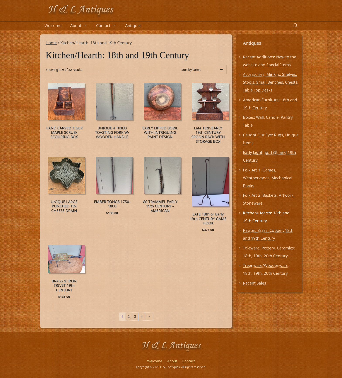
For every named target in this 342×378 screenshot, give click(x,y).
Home (51, 42)
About (81, 25)
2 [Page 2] (129, 316)
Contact (108, 25)
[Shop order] (203, 69)
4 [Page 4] (142, 316)
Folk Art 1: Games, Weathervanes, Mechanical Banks (267, 177)
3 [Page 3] (135, 316)
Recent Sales (254, 283)
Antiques (133, 25)
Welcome (53, 25)
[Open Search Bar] (295, 25)
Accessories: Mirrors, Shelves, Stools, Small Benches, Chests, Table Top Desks (270, 82)
